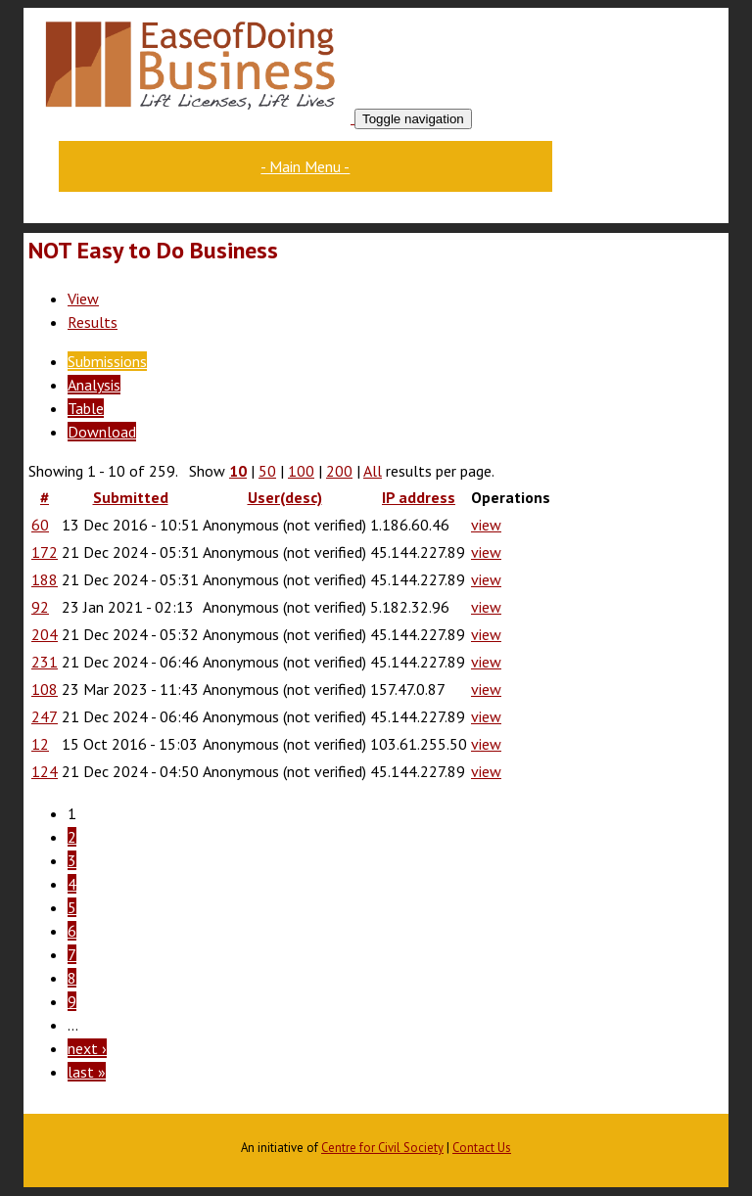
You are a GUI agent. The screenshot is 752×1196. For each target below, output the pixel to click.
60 (40, 524)
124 (44, 771)
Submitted (130, 497)
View (83, 298)
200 (339, 471)
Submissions (107, 361)
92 (40, 607)
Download (102, 431)
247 (44, 716)
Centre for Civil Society (382, 1147)
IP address (418, 497)
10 (238, 471)
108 (44, 689)
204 (44, 634)
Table (86, 408)
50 (267, 471)
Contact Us (481, 1147)
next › (87, 1048)
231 (44, 661)
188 (44, 579)
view (486, 524)
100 (301, 471)
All (372, 471)
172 (44, 552)
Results (93, 322)
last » (87, 1071)
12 (40, 744)
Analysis (94, 384)
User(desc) (285, 497)
